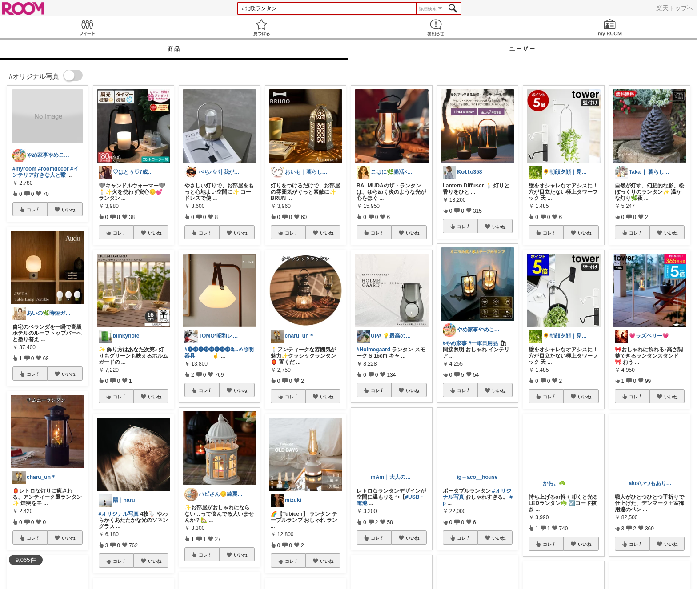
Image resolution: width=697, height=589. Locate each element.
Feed (87, 27)
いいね (68, 209)
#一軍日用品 (483, 343)
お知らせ (435, 27)
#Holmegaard (373, 349)
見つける (261, 27)
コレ (33, 209)
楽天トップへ (674, 8)
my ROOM (610, 27)
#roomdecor (53, 169)
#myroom (24, 169)
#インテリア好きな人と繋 (45, 172)
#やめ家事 (455, 343)
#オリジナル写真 (119, 514)
